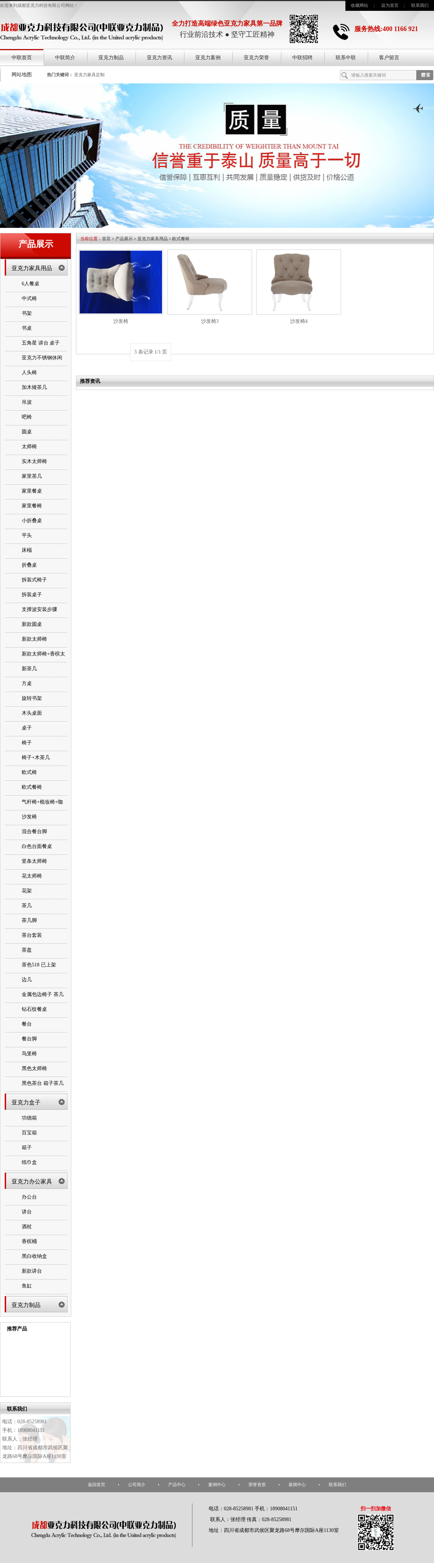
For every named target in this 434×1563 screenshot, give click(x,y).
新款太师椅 (34, 639)
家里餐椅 (32, 505)
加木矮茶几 (34, 387)
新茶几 (29, 668)
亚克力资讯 (159, 57)
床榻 (27, 550)
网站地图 (22, 74)
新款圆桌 (32, 624)
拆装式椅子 (34, 580)
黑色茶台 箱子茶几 (43, 1083)
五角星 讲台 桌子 (41, 343)
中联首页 (22, 57)
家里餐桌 (32, 491)
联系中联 (346, 57)
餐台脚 (29, 1039)
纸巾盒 (29, 1162)
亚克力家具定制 (89, 74)
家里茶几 (32, 476)
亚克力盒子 (26, 1102)
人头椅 (29, 372)
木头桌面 (32, 713)
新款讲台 (32, 1271)
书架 (27, 313)
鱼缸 (27, 1286)
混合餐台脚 (34, 831)
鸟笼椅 (29, 1053)
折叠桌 (29, 565)
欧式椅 (29, 772)
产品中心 (177, 1484)
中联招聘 (302, 57)
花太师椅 (32, 876)
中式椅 (29, 298)
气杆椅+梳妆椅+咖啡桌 (42, 808)
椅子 (27, 742)
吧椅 (27, 417)
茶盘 (27, 950)
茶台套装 (32, 935)
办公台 (29, 1197)
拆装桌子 (32, 594)
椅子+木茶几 (36, 757)
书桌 (27, 328)
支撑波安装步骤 (39, 609)
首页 (106, 238)
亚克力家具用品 (32, 268)
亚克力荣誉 (256, 57)
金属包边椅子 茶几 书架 (43, 1001)
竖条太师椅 (34, 861)
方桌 (27, 683)
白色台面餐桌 (37, 846)
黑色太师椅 (34, 1068)
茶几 (27, 905)
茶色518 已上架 (39, 964)
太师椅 (29, 446)
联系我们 (420, 5)
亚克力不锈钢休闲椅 (42, 364)
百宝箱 (29, 1132)
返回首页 (96, 1484)
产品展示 (124, 238)
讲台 (27, 1212)
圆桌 (27, 431)
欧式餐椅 (32, 787)
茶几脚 (29, 920)
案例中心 (217, 1484)
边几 (27, 979)
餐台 (27, 1024)
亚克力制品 (111, 57)
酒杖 (27, 1226)
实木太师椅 (34, 461)
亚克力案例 (208, 57)
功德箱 (29, 1118)
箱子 (27, 1147)
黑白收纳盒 (34, 1256)
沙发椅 (29, 816)
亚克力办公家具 (32, 1181)
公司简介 (136, 1484)
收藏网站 (359, 5)
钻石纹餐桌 (34, 1009)
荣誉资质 (257, 1484)
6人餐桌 (30, 283)
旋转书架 (32, 698)
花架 (27, 890)
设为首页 (390, 5)
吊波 (27, 402)
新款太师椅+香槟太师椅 (43, 660)
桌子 (27, 728)
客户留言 (389, 57)
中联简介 (65, 57)
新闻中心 (297, 1484)
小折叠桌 (32, 520)
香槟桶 (29, 1241)
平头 (27, 535)
